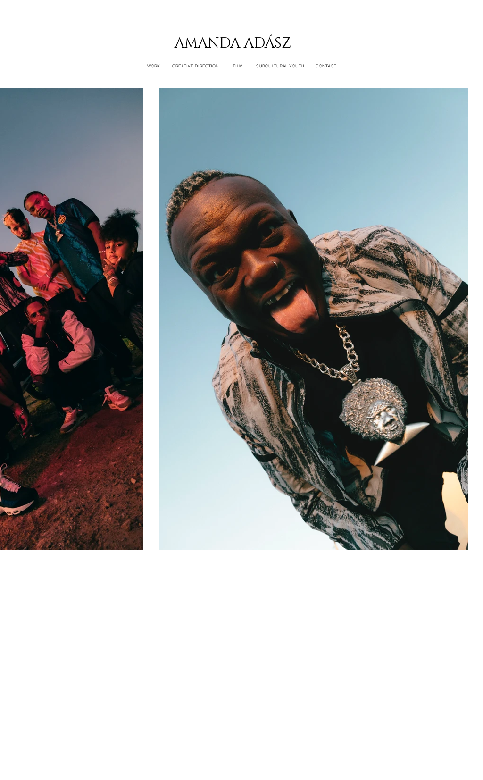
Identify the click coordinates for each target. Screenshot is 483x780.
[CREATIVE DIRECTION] (195, 66)
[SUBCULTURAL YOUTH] (280, 66)
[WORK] (153, 66)
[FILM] (238, 66)
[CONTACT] (326, 66)
